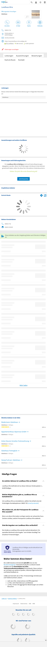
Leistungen (9, 56)
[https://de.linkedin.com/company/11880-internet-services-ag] (33, 615)
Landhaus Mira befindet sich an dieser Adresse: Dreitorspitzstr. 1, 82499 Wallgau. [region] (22, 487)
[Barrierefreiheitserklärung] (40, 2)
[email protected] (33, 503)
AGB (30, 603)
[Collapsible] (43, 481)
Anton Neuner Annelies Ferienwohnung (15, 441)
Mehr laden (23, 385)
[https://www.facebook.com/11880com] (13, 615)
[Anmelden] (36, 2)
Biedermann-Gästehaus (9, 422)
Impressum (16, 603)
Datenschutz (23, 603)
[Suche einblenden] (31, 2)
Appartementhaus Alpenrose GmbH (13, 432)
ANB (33, 603)
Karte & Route (10, 60)
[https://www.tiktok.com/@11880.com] (18, 615)
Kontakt (21, 60)
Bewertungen (37, 56)
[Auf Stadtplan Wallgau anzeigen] (45, 195)
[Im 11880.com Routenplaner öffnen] (41, 195)
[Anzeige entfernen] (45, 640)
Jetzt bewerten (23, 179)
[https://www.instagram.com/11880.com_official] (23, 615)
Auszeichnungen (22, 56)
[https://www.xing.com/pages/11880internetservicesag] (28, 615)
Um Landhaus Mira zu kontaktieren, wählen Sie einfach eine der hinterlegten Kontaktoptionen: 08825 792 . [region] (22, 502)
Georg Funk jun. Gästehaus (10, 460)
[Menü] (45, 2)
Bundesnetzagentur (10, 565)
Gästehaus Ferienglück (9, 451)
